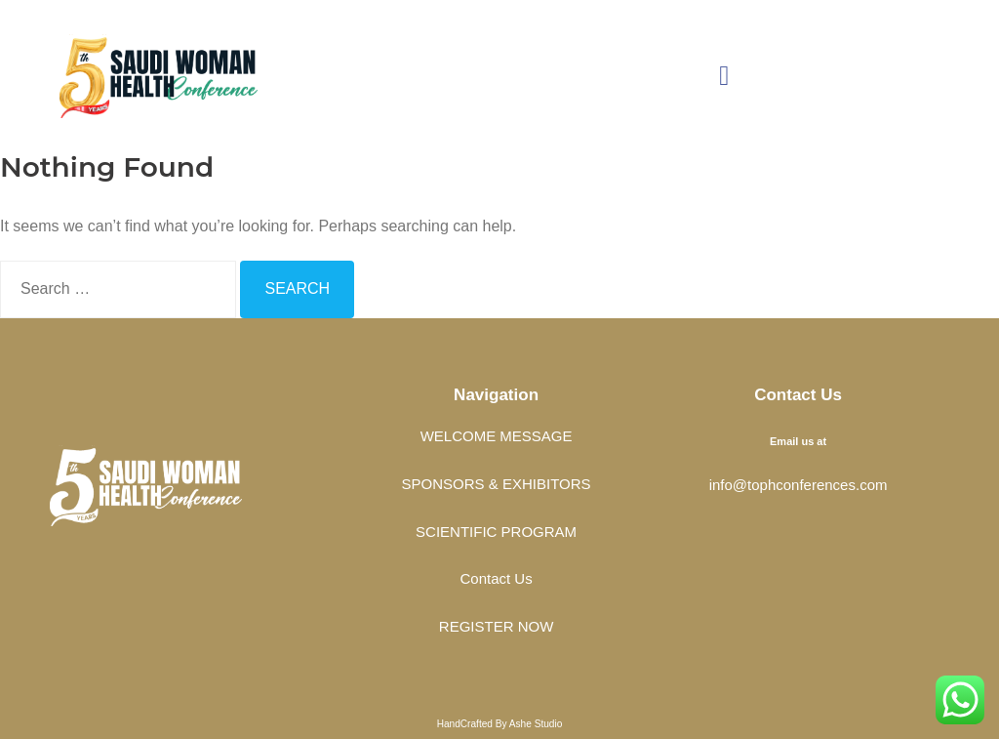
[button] (724, 76)
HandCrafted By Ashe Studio (499, 723)
